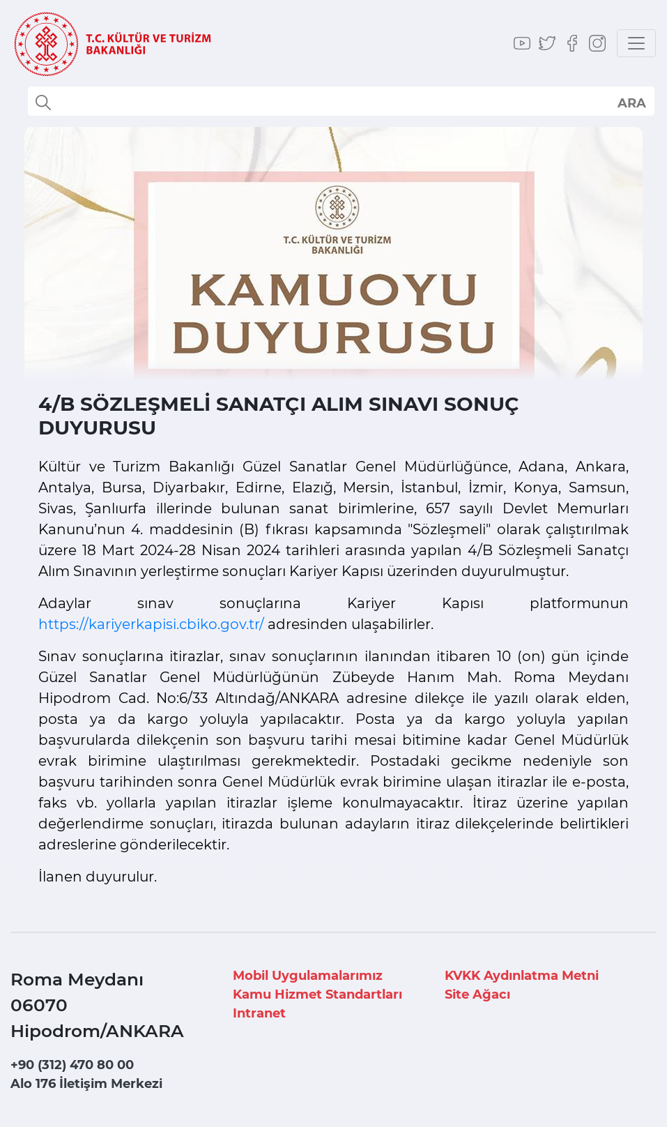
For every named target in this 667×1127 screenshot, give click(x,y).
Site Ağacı (477, 994)
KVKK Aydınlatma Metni (522, 975)
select (631, 102)
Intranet (259, 1013)
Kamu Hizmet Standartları (317, 994)
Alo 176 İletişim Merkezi (86, 1083)
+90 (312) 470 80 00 (72, 1065)
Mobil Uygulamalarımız (308, 975)
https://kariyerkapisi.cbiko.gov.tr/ (151, 624)
